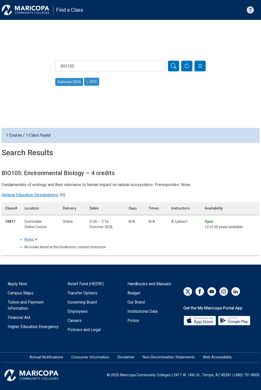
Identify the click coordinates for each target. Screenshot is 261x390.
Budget (133, 293)
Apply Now (17, 283)
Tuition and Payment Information (26, 305)
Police (133, 320)
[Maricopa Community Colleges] (38, 375)
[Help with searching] (250, 10)
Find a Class (69, 10)
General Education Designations (30, 194)
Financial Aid (19, 317)
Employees (78, 311)
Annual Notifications (46, 357)
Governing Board (82, 302)
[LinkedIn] (235, 291)
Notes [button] (29, 239)
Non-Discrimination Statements (169, 357)
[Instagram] (223, 291)
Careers (75, 320)
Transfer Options (82, 293)
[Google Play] (234, 320)
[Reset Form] (186, 66)
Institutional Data (142, 311)
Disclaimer (126, 357)
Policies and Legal (84, 329)
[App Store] (200, 320)
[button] (200, 66)
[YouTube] (211, 291)
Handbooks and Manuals (149, 283)
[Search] (173, 66)
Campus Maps (20, 293)
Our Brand (136, 302)
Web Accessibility (217, 357)
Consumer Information (90, 357)
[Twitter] (187, 291)
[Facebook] (199, 291)
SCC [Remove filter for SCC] (91, 82)
